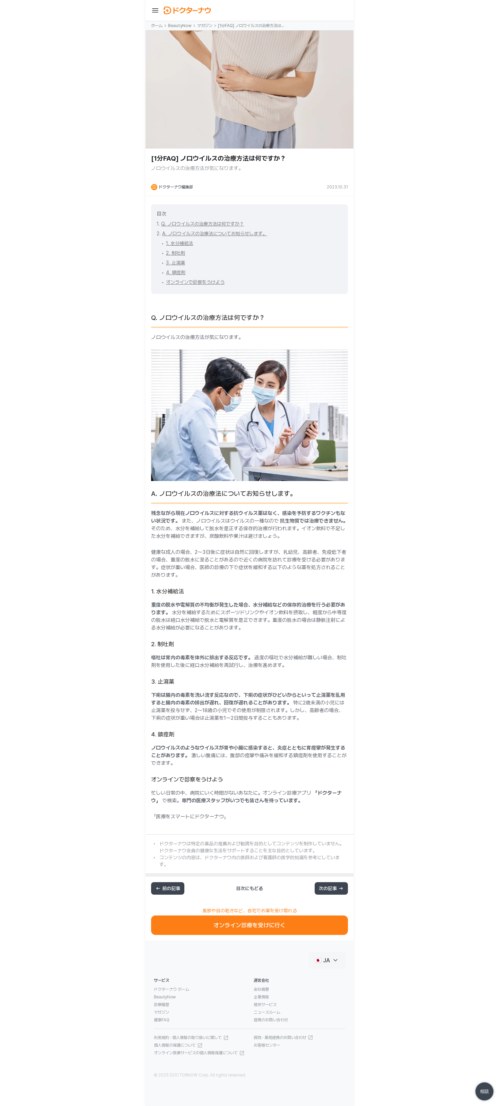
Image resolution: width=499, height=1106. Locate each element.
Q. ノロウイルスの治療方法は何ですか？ (202, 224)
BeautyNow (180, 25)
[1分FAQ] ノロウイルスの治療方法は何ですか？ (251, 26)
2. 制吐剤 (175, 253)
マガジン (204, 25)
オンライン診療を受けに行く (249, 925)
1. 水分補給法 (179, 243)
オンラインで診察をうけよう (195, 282)
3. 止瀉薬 (175, 262)
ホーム (157, 25)
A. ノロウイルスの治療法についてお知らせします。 (214, 233)
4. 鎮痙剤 (175, 272)
